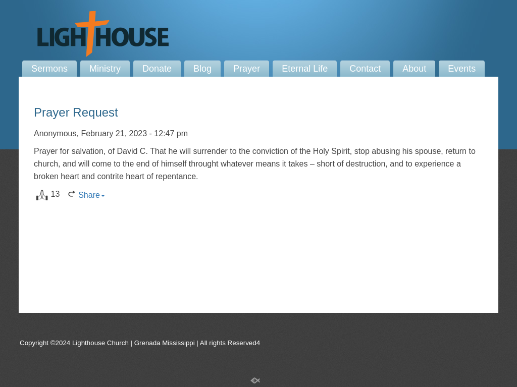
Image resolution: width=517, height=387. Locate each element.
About (414, 69)
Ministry (105, 69)
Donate (157, 69)
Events (462, 69)
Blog (202, 69)
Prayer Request (76, 112)
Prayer (246, 69)
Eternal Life (305, 69)
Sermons (49, 69)
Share (91, 195)
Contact (365, 69)
